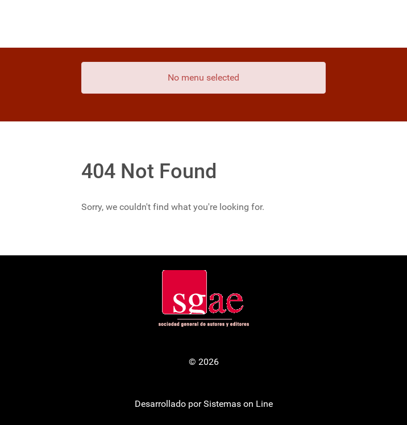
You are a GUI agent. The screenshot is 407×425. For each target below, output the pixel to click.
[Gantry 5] (203, 23)
